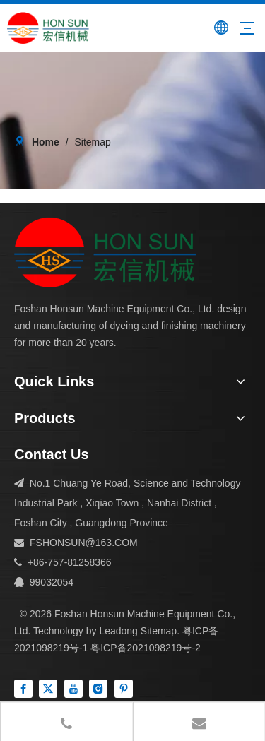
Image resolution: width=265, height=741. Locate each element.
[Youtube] (73, 689)
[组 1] (105, 252)
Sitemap (159, 630)
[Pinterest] (123, 689)
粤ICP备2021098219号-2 (145, 647)
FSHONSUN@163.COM (84, 542)
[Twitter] (48, 689)
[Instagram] (98, 689)
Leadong (118, 630)
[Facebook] (23, 689)
